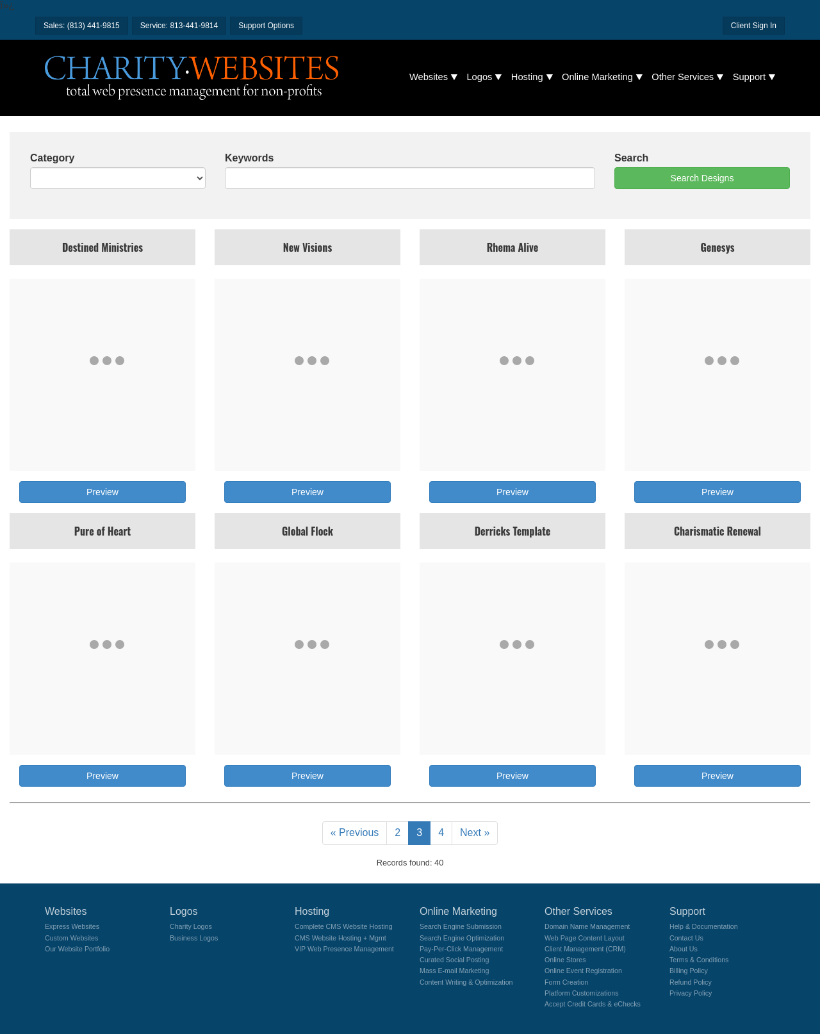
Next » (474, 832)
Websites (428, 77)
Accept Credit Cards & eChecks (593, 1004)
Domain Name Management (587, 926)
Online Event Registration (583, 970)
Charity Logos (191, 926)
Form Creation (566, 982)
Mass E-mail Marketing (454, 970)
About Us (683, 949)
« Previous (355, 832)
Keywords (249, 157)
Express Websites (72, 926)
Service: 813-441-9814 (179, 25)
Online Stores (565, 960)
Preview (102, 492)
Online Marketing (597, 77)
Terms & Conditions (698, 960)
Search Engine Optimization (462, 938)
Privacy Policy (690, 993)
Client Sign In (753, 25)
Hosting (527, 77)
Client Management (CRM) (585, 949)
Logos (479, 77)
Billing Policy (688, 970)
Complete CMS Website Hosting (344, 926)
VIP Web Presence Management (344, 949)
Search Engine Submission (461, 926)
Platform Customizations (581, 993)
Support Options (266, 25)
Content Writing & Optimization (466, 982)
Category (52, 157)
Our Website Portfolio (77, 949)
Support (749, 77)
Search (631, 157)
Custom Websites (71, 938)
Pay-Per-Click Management (461, 949)
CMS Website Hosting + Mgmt (340, 938)
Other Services (683, 77)
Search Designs (702, 178)
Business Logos (194, 938)
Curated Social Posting (454, 960)
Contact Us (686, 938)
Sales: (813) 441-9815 (82, 25)
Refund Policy (690, 982)
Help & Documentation (703, 926)
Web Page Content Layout (585, 938)
